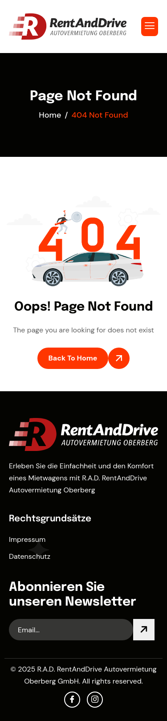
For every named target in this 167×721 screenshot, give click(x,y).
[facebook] (72, 700)
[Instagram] (95, 700)
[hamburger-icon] (149, 26)
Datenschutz (29, 556)
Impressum (27, 539)
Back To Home (73, 358)
